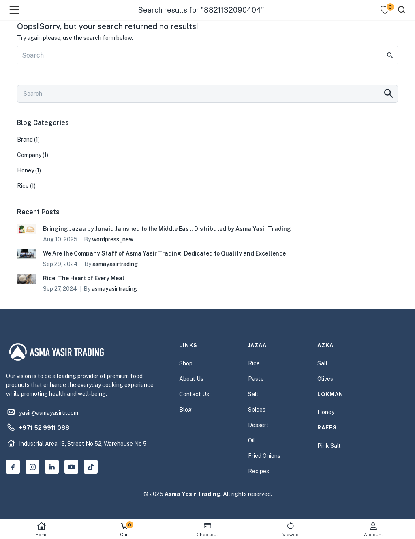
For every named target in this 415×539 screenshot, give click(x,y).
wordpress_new (112, 239)
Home (41, 529)
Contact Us (194, 394)
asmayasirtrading (115, 264)
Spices (256, 409)
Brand (25, 139)
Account (373, 529)
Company (29, 155)
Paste (256, 379)
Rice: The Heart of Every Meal (83, 278)
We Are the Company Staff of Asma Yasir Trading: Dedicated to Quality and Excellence (164, 253)
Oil (251, 440)
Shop (186, 363)
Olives (325, 379)
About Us (191, 379)
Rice (23, 186)
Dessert (258, 425)
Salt (253, 394)
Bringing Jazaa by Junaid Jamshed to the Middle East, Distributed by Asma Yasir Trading (167, 228)
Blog (185, 409)
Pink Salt (329, 445)
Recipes (258, 471)
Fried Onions (264, 456)
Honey (25, 170)
